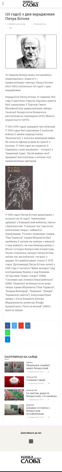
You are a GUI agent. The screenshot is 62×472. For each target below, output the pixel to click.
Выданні (30, 405)
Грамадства (39, 24)
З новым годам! (35, 379)
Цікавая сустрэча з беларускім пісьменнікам (38, 410)
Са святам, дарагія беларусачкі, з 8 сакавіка (41, 395)
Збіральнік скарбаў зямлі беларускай (38, 367)
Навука (29, 362)
